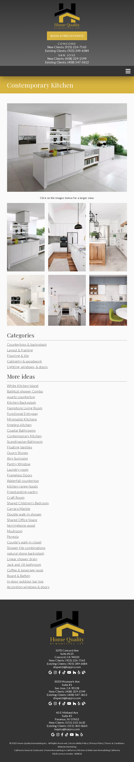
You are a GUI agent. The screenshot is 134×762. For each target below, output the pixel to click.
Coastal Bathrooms (21, 430)
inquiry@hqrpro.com (67, 729)
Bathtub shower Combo (25, 391)
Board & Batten (18, 576)
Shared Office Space (22, 520)
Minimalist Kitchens (22, 419)
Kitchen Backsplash (21, 402)
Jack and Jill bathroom (24, 565)
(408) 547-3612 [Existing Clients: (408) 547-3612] (67, 62)
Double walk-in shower (24, 514)
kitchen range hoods (22, 486)
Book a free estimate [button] (67, 35)
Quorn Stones (17, 453)
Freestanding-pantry (22, 492)
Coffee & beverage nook (25, 570)
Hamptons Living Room (24, 408)
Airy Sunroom (17, 458)
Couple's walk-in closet (24, 542)
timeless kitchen (19, 425)
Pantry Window (18, 464)
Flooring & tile (18, 356)
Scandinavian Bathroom (25, 442)
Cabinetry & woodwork (24, 361)
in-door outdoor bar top (25, 581)
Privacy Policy (96, 743)
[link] (67, 16)
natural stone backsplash (25, 553)
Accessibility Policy (78, 743)
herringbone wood (21, 525)
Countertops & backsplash (27, 344)
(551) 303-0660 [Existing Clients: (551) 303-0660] (67, 725)
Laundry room (17, 470)
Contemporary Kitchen (24, 436)
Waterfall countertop (23, 481)
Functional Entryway (22, 414)
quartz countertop (21, 397)
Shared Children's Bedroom (28, 503)
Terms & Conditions (115, 743)
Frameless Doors (19, 475)
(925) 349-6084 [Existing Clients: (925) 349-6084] (67, 51)
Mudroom (14, 531)
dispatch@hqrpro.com (67, 667)
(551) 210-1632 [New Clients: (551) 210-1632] (67, 722)
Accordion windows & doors (28, 587)
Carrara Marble (18, 509)
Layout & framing (20, 350)
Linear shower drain (22, 559)
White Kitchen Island (22, 386)
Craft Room (15, 497)
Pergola (12, 537)
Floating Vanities (19, 447)
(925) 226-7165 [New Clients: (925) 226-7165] (67, 47)
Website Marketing (67, 746)
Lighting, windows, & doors (27, 367)
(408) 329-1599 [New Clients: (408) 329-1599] (67, 58)
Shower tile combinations (26, 548)
